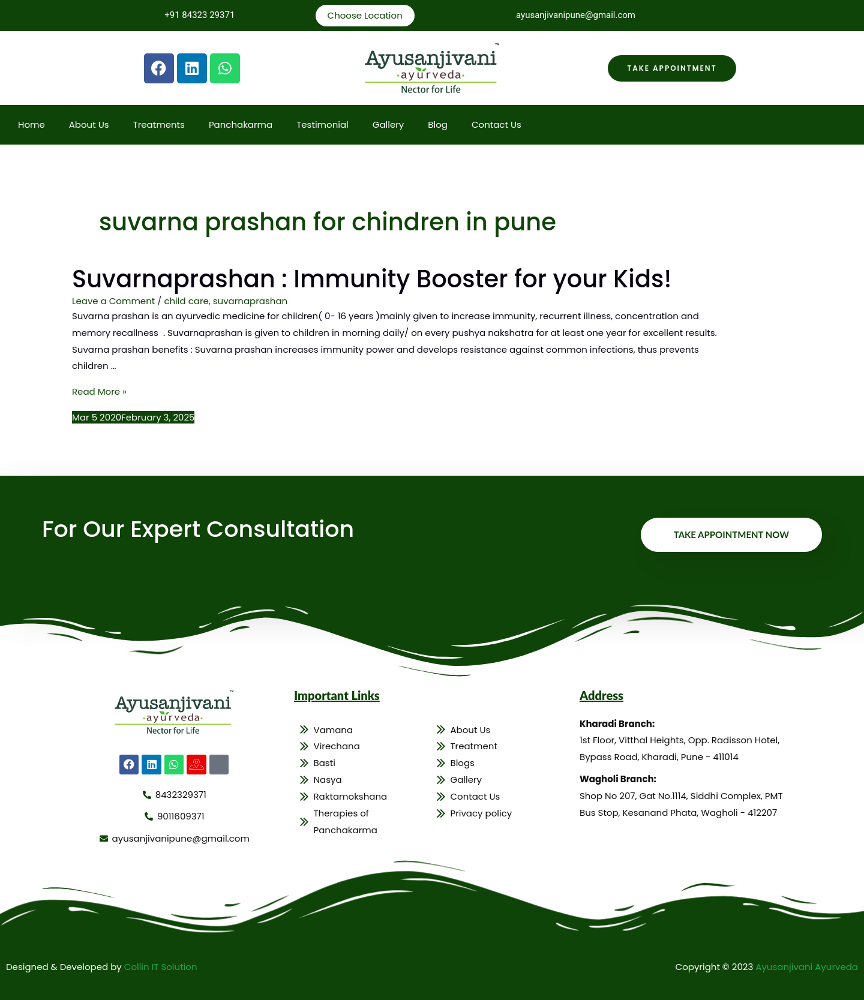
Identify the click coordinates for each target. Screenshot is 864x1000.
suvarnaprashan (250, 301)
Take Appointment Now (731, 534)
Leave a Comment (113, 301)
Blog (438, 124)
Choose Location (365, 15)
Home (31, 124)
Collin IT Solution (160, 966)
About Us (89, 124)
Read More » (99, 391)
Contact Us (496, 124)
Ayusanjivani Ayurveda (806, 966)
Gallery (388, 124)
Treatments (159, 124)
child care (186, 301)
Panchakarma (240, 124)
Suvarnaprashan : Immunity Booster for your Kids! (371, 279)
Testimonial (322, 124)
